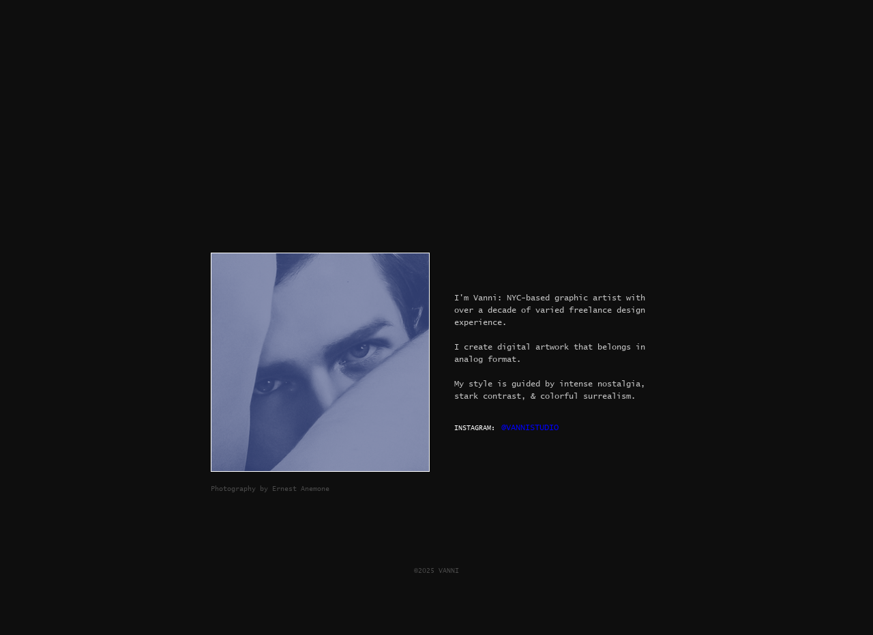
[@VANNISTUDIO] (531, 428)
